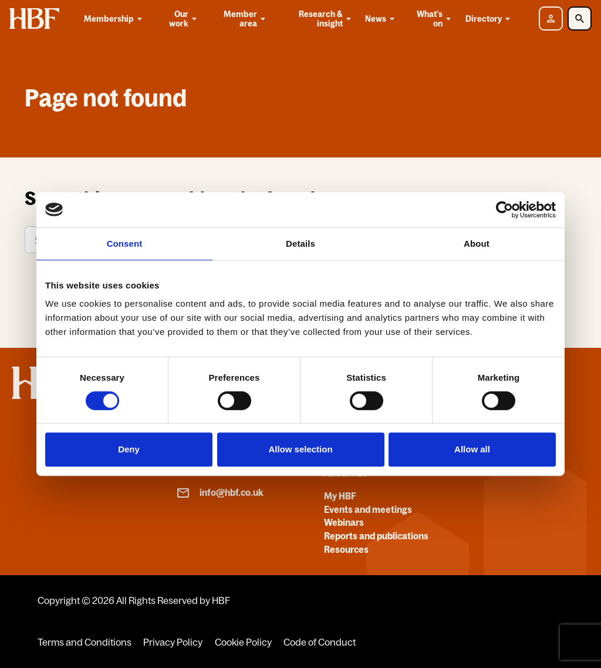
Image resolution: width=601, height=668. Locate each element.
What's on (435, 19)
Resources (346, 549)
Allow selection (300, 449)
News (382, 19)
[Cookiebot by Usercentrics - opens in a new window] (504, 210)
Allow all (472, 449)
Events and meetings (368, 509)
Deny (129, 449)
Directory (489, 19)
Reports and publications (376, 536)
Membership (115, 19)
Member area (246, 19)
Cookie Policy (243, 642)
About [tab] (476, 244)
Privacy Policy (172, 642)
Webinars (344, 522)
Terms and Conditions (84, 642)
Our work (184, 19)
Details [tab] (300, 244)
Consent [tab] (125, 244)
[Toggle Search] (580, 18)
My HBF (340, 496)
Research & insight (326, 19)
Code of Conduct (319, 642)
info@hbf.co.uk (220, 493)
